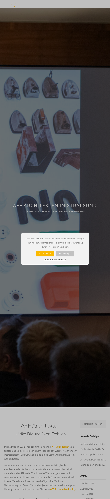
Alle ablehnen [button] (45, 253)
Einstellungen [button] (65, 253)
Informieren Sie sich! (55, 259)
